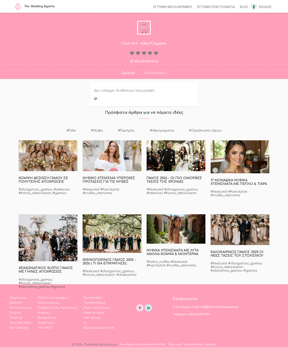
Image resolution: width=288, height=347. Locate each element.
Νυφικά (43, 312)
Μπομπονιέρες (21, 307)
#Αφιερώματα (162, 130)
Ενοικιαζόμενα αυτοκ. (99, 327)
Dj (84, 322)
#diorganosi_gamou (36, 189)
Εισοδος (265, 7)
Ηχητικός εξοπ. (21, 322)
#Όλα (71, 130)
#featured (91, 189)
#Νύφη (97, 130)
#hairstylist (109, 189)
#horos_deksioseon (35, 193)
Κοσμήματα (18, 297)
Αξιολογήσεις (155, 73)
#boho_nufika (158, 262)
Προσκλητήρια (94, 302)
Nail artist (45, 327)
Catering (16, 317)
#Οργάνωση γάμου (205, 130)
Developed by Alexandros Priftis (143, 344)
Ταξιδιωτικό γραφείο (53, 297)
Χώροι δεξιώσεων (96, 307)
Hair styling (91, 317)
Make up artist (93, 312)
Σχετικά (128, 73)
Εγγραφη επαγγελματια (216, 7)
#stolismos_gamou (226, 270)
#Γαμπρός (126, 130)
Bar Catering (19, 327)
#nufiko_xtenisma (97, 193)
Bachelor (16, 302)
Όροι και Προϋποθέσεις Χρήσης (192, 344)
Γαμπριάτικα (47, 317)
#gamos (59, 193)
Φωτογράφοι (93, 297)
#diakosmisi (126, 275)
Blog (244, 7)
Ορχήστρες (46, 322)
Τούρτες (16, 312)
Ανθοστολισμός (48, 302)
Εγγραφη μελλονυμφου (172, 7)
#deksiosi (62, 189)
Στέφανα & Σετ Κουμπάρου (58, 307)
